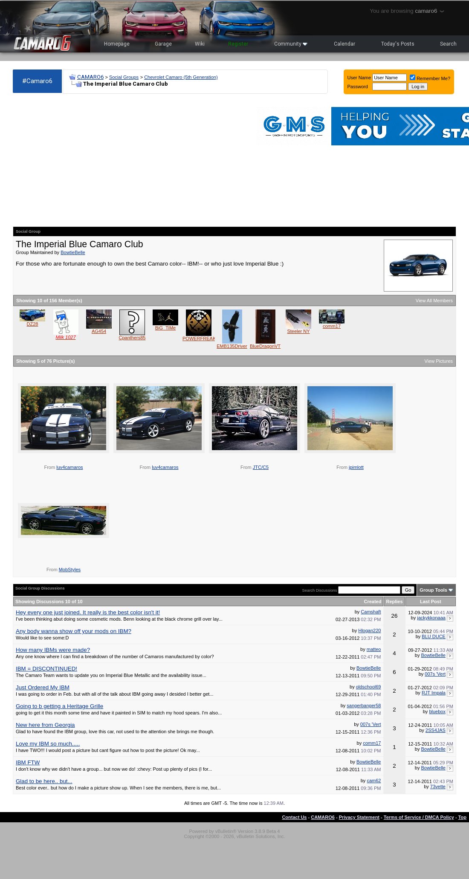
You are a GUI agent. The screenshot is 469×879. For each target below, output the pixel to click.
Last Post (430, 601)
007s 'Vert (435, 674)
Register (238, 44)
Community (290, 44)
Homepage (117, 44)
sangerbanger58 (364, 705)
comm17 (332, 326)
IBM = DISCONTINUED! (46, 668)
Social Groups (124, 77)
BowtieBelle (73, 252)
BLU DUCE (434, 636)
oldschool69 (368, 686)
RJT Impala (434, 692)
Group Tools (433, 590)
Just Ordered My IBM (42, 687)
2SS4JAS (436, 730)
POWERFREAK (199, 338)
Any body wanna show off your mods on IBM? (73, 631)
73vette (438, 786)
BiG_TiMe (165, 327)
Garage (163, 44)
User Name (359, 77)
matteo (374, 649)
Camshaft (371, 611)
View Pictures (439, 361)
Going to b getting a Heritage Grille (59, 706)
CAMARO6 (90, 77)
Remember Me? (430, 78)
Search (448, 44)
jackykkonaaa (431, 617)
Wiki (200, 44)
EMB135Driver (232, 346)
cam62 (374, 780)
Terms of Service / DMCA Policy (419, 817)
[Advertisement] (87, 160)
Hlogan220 (369, 630)
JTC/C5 (261, 467)
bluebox (437, 711)
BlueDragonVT (265, 346)
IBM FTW (28, 762)
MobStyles (70, 569)
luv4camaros (69, 467)
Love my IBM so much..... (48, 743)
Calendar (344, 44)
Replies (394, 601)
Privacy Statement (359, 817)
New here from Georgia (45, 725)
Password (357, 86)
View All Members (434, 300)
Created (372, 601)
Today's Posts (397, 44)
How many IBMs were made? (53, 650)
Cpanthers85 (132, 337)
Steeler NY (298, 331)
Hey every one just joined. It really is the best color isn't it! (88, 612)
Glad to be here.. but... (44, 781)
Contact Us (294, 817)
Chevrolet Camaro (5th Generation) (180, 77)
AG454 (99, 331)
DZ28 (32, 324)
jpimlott (356, 467)
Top (462, 817)
